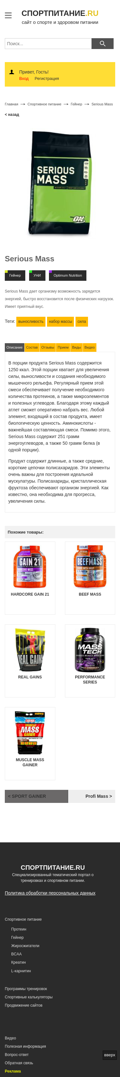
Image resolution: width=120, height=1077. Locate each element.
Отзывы (47, 347)
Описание (14, 347)
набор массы (60, 321)
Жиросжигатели (25, 946)
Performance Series (90, 679)
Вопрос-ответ (16, 1054)
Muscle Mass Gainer (30, 762)
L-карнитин (21, 971)
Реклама (13, 1071)
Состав (32, 347)
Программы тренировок (26, 989)
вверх (109, 1054)
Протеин (18, 929)
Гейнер (17, 937)
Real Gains (30, 677)
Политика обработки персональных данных (50, 893)
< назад (12, 114)
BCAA (16, 954)
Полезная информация (25, 1046)
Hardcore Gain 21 (30, 594)
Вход (23, 78)
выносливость (31, 321)
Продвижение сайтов (24, 1005)
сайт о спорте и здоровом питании (60, 16)
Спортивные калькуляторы (28, 997)
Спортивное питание (23, 919)
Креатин (18, 962)
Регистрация (47, 78)
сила (81, 321)
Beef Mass (90, 594)
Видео (89, 347)
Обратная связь (19, 1063)
